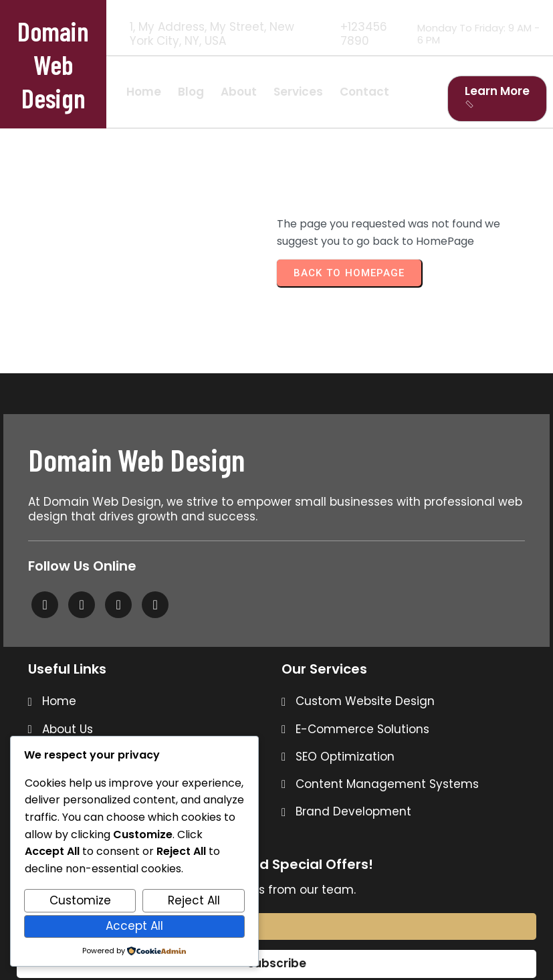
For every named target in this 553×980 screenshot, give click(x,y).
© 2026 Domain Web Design (277, 939)
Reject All (194, 900)
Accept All (134, 926)
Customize (80, 900)
